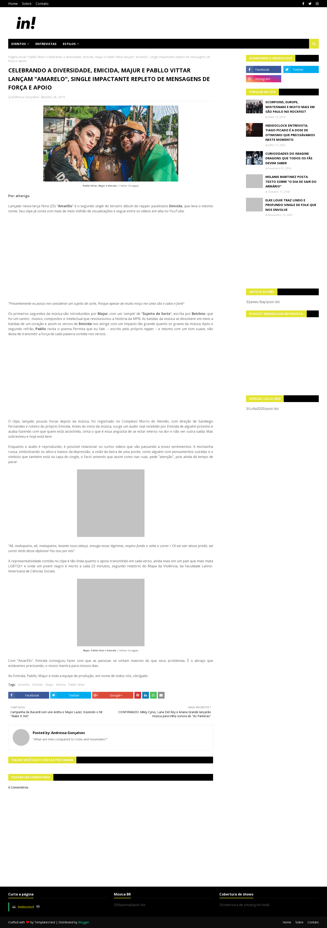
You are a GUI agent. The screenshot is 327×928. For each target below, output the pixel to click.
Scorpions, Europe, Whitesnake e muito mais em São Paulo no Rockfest (290, 107)
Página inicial (17, 57)
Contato (42, 3)
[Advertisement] (282, 252)
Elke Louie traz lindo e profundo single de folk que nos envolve (290, 205)
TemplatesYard (44, 922)
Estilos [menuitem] (69, 44)
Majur (49, 685)
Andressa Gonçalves (25, 97)
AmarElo (24, 685)
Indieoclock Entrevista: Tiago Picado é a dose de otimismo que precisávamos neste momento (290, 132)
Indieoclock (26, 907)
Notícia (61, 685)
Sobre (26, 3)
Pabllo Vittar (36, 57)
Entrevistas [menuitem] (46, 44)
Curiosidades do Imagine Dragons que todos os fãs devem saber (288, 158)
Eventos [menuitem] (18, 44)
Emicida (37, 685)
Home (13, 3)
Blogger (83, 922)
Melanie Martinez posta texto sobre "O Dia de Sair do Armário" (290, 181)
